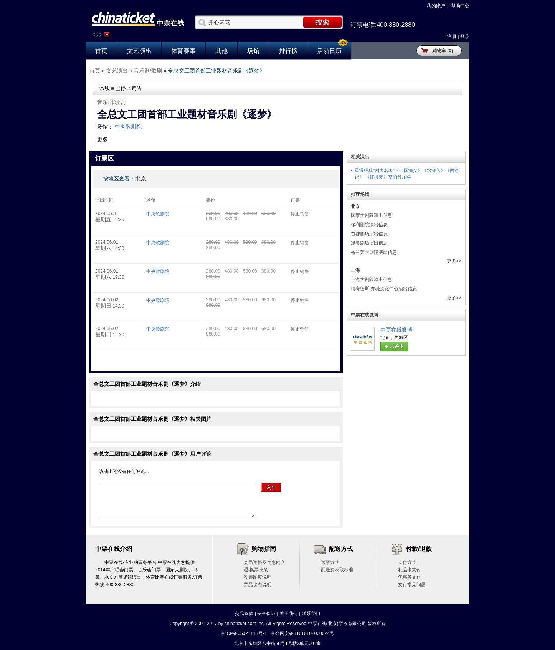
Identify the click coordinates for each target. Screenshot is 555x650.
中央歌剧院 (128, 127)
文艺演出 (139, 51)
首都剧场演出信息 (369, 234)
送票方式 (330, 562)
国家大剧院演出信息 (371, 215)
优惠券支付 (409, 577)
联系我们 (311, 613)
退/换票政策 (256, 569)
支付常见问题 (412, 584)
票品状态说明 (257, 584)
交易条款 (244, 613)
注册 (451, 36)
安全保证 (266, 613)
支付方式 (407, 562)
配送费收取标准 (337, 569)
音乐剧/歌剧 (148, 71)
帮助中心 (460, 5)
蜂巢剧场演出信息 (369, 243)
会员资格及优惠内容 (264, 562)
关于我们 (288, 613)
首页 (101, 51)
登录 (464, 36)
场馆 (253, 51)
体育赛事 (183, 51)
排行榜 (288, 51)
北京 (97, 34)
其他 (221, 51)
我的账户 (436, 5)
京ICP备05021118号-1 (244, 633)
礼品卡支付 (409, 569)
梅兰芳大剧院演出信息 (374, 252)
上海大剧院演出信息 (371, 279)
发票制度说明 (257, 577)
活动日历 (329, 51)
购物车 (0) (442, 50)
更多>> (454, 261)
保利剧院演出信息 (369, 224)
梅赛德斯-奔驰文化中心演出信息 (384, 288)
